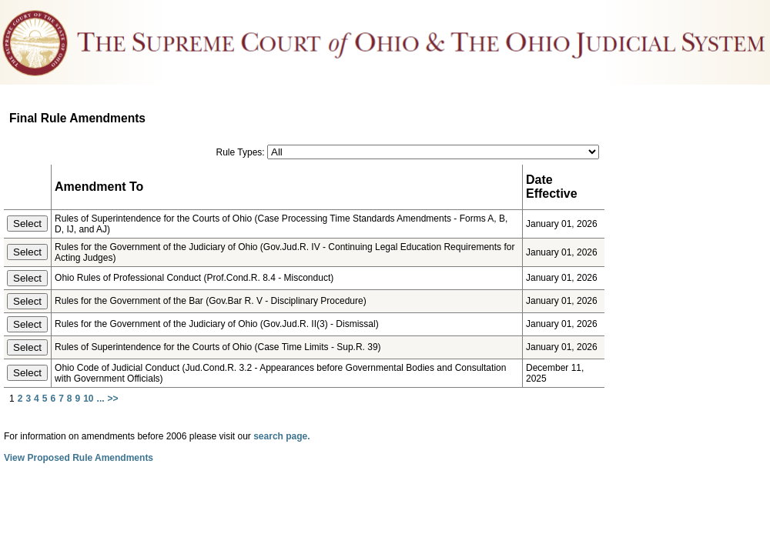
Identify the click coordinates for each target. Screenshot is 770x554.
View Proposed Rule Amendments (78, 457)
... (101, 398)
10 (88, 398)
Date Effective (552, 186)
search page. (281, 436)
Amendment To (99, 186)
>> (113, 398)
